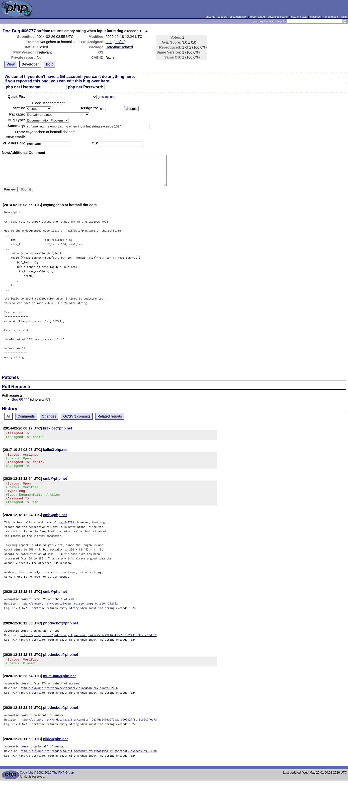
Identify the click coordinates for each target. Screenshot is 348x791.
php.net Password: (85, 87)
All (8, 416)
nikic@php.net (55, 749)
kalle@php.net (55, 451)
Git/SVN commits (76, 416)
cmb (109, 42)
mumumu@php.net (59, 686)
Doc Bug (11, 30)
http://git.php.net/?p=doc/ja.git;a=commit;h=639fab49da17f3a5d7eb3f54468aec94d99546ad (88, 761)
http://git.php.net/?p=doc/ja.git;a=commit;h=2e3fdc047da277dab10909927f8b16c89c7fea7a (88, 729)
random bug (331, 16)
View (10, 64)
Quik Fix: (16, 97)
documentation (238, 16)
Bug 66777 (20, 399)
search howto (299, 16)
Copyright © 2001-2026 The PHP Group (47, 783)
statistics (315, 16)
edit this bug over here (88, 81)
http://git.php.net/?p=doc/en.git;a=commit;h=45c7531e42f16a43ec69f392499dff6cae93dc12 (88, 644)
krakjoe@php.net (57, 428)
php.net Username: (23, 87)
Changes (49, 416)
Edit (49, 64)
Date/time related (119, 47)
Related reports (109, 416)
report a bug (257, 16)
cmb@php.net (55, 483)
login (344, 16)
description (106, 97)
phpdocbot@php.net (60, 632)
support (222, 16)
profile (119, 42)
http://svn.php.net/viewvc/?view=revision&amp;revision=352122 (69, 612)
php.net (210, 16)
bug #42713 (66, 531)
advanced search (278, 16)
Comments (26, 416)
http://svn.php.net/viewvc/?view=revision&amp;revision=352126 (69, 698)
